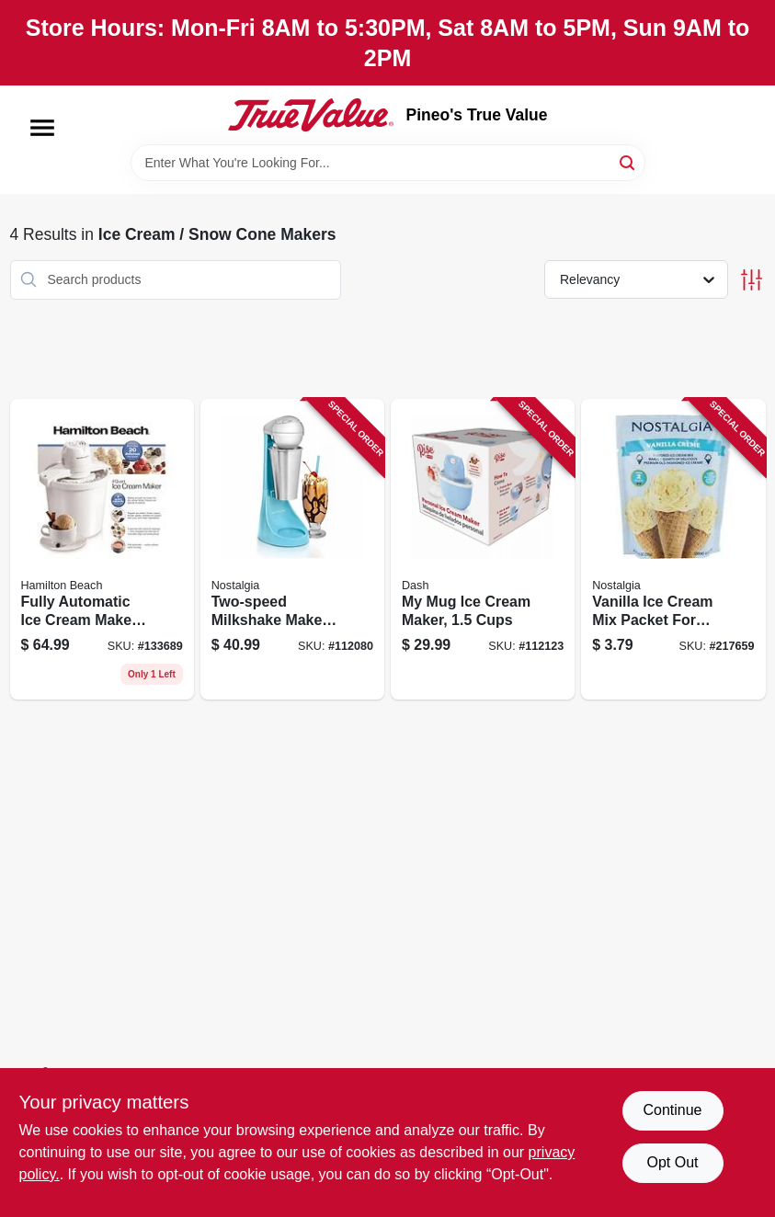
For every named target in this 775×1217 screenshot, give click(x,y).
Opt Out (672, 1162)
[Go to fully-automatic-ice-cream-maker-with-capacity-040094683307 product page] (102, 549)
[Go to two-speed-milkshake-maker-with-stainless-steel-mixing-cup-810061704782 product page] (292, 549)
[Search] (628, 161)
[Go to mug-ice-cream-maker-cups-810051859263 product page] (483, 549)
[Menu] (42, 128)
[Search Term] (388, 162)
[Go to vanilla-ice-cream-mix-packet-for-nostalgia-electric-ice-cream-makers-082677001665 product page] (673, 549)
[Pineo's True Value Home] (310, 114)
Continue (672, 1110)
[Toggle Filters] (751, 279)
